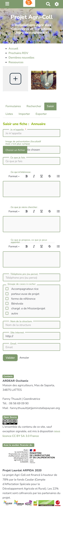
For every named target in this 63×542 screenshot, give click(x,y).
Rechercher (34, 106)
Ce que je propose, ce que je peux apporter (29, 241)
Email (13, 343)
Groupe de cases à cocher (22, 284)
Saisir (50, 106)
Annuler (24, 357)
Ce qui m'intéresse (21, 172)
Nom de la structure (21, 321)
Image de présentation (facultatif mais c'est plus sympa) (23, 142)
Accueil (13, 48)
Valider (10, 357)
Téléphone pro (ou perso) (24, 274)
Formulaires (13, 106)
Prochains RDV (18, 53)
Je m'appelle (18, 130)
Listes (9, 114)
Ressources (16, 62)
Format (14, 176)
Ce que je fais (17, 157)
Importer (24, 114)
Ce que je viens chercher (24, 207)
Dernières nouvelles (21, 57)
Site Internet (17, 332)
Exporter (41, 114)
